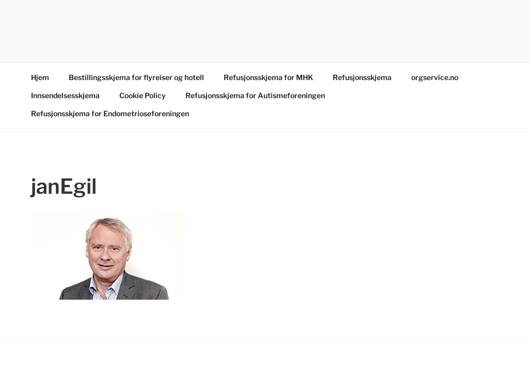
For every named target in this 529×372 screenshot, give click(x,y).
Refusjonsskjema (362, 77)
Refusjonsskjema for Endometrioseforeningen (110, 113)
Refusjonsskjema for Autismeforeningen (255, 95)
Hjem (40, 77)
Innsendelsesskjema (65, 95)
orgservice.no (434, 77)
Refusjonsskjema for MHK (268, 77)
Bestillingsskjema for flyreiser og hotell (136, 77)
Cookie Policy (142, 95)
